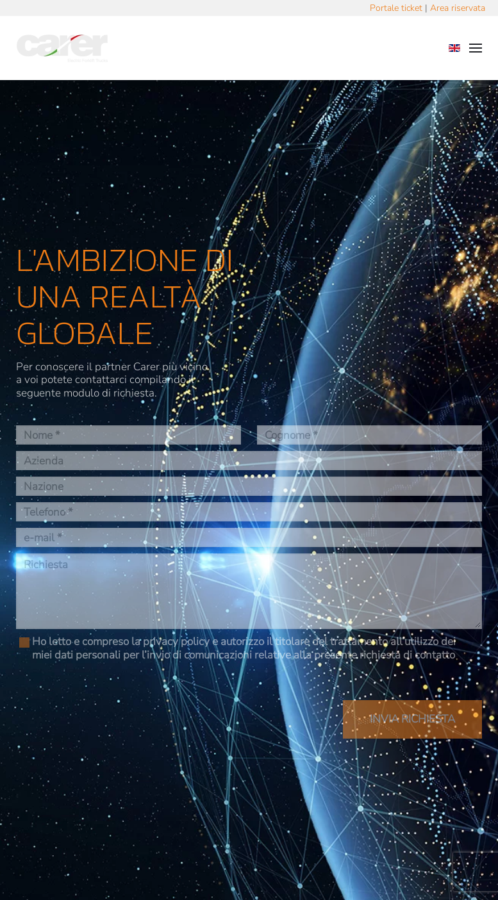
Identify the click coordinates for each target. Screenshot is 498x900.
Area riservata (457, 8)
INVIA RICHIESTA (412, 719)
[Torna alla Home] (62, 48)
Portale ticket (396, 8)
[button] (475, 48)
